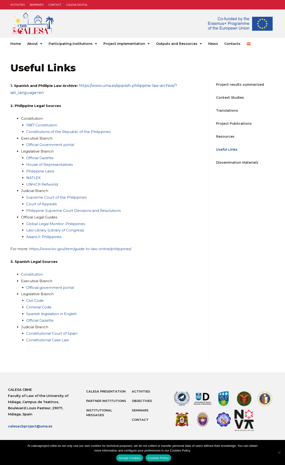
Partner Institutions (106, 401)
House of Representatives (49, 164)
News (213, 44)
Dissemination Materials (237, 162)
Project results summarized (240, 84)
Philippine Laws (40, 171)
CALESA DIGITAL (77, 4)
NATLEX (33, 177)
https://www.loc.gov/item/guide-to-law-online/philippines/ (80, 249)
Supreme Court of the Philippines (56, 197)
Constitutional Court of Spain (51, 333)
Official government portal (50, 287)
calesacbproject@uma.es (30, 426)
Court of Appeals (41, 204)
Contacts (232, 44)
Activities (17, 4)
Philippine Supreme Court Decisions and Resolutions (73, 210)
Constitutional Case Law (48, 340)
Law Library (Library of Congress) (55, 230)
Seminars (36, 4)
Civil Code (35, 300)
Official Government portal (50, 144)
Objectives (142, 401)
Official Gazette (40, 158)
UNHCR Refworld (42, 184)
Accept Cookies (130, 458)
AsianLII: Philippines (43, 237)
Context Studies (230, 97)
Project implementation (126, 43)
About (34, 43)
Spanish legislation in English (51, 313)
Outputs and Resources (179, 43)
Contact (54, 4)
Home (15, 44)
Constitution (32, 274)
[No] (279, 452)
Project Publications (234, 123)
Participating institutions (73, 43)
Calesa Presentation (106, 391)
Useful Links (227, 149)
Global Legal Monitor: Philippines (55, 224)
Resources (225, 136)
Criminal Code (39, 307)
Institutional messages (99, 412)
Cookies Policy (158, 458)
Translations (227, 110)
